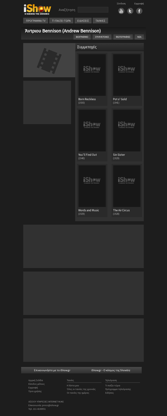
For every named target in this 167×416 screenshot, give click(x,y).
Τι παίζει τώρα (112, 385)
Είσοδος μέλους (36, 383)
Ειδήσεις (109, 392)
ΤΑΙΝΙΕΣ (100, 20)
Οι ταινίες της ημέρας (78, 392)
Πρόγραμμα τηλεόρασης (118, 389)
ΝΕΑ (139, 36)
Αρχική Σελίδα (35, 380)
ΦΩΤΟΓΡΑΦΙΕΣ (123, 36)
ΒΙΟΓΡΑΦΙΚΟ (82, 36)
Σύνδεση (121, 3)
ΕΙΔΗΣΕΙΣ (83, 20)
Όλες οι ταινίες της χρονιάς (81, 389)
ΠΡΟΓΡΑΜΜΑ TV (35, 20)
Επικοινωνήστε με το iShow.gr (52, 370)
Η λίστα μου (73, 385)
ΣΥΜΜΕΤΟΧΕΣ (102, 36)
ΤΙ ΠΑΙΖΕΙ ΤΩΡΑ (61, 20)
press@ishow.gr (50, 405)
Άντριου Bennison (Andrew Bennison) (63, 31)
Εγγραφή (139, 3)
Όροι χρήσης (35, 391)
